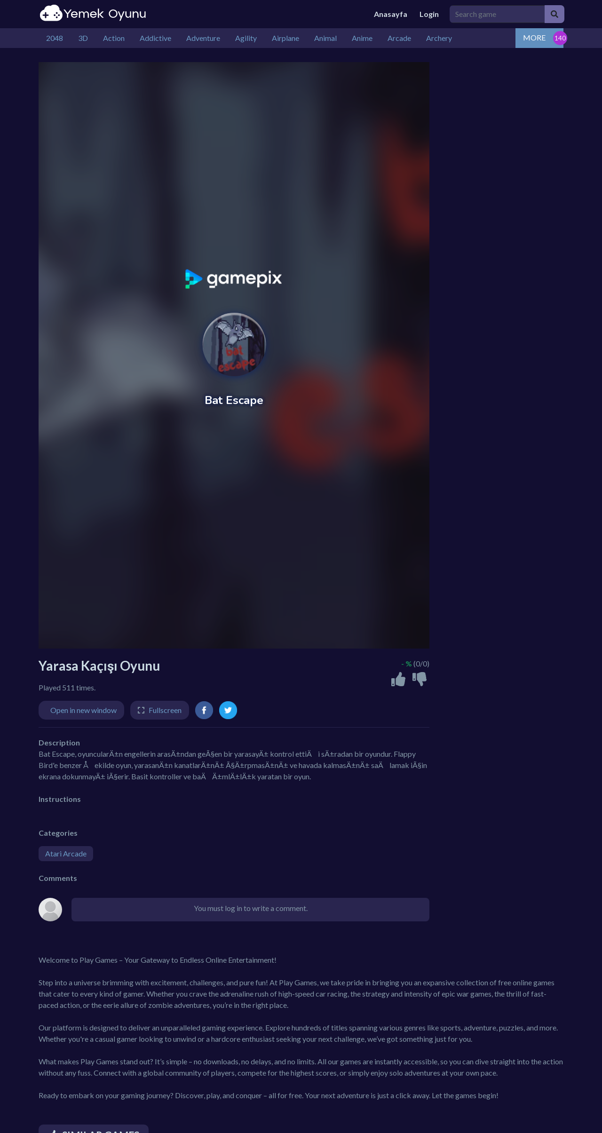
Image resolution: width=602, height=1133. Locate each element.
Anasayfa (390, 13)
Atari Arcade (66, 853)
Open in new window (83, 709)
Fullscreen (165, 709)
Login (429, 13)
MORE (534, 37)
